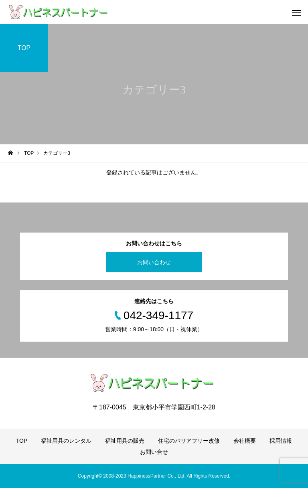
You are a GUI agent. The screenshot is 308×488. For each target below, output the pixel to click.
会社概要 (244, 440)
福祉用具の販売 (124, 440)
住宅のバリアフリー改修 (189, 440)
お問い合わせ (154, 262)
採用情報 (281, 440)
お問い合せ (154, 452)
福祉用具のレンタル (66, 440)
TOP (22, 440)
